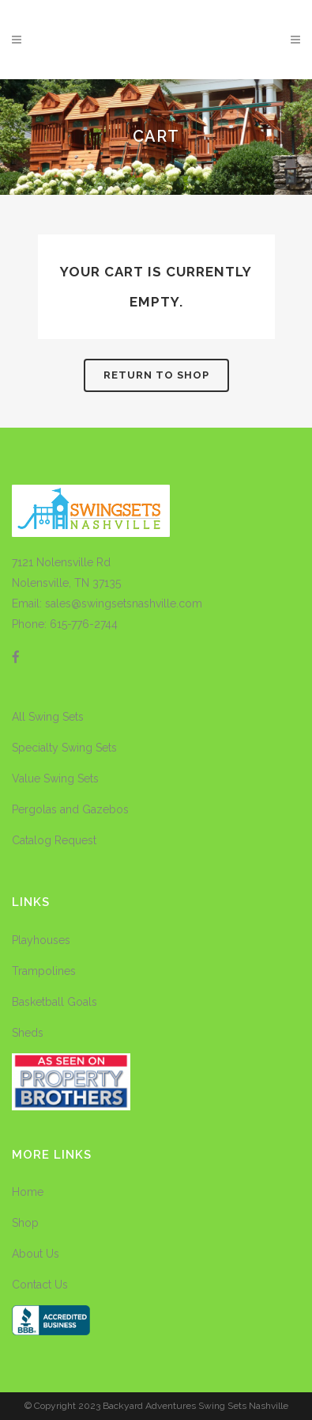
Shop (25, 1222)
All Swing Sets (48, 716)
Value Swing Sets (55, 778)
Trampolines (44, 971)
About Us (35, 1253)
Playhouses (41, 940)
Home (27, 1192)
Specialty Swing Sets (64, 747)
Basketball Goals (54, 1002)
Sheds (27, 1032)
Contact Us (40, 1284)
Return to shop (156, 375)
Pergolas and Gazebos (70, 809)
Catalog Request (54, 840)
